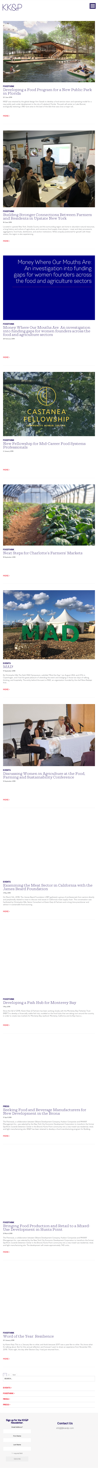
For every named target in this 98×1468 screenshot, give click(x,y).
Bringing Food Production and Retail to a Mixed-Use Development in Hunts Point (46, 1227)
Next (14, 1375)
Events (7, 663)
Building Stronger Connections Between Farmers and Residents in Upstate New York (47, 216)
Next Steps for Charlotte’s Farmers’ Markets (42, 553)
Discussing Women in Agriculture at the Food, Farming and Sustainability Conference (44, 775)
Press (6, 1106)
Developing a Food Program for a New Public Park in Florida (47, 91)
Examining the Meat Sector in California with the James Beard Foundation (48, 887)
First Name (17, 1436)
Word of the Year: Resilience (28, 1336)
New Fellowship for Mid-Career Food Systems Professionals (44, 445)
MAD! (8, 667)
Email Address (17, 1427)
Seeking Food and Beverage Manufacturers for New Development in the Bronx (44, 1111)
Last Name (17, 1445)
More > (6, 116)
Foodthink (8, 86)
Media (6, 1399)
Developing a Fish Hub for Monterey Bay (39, 1002)
